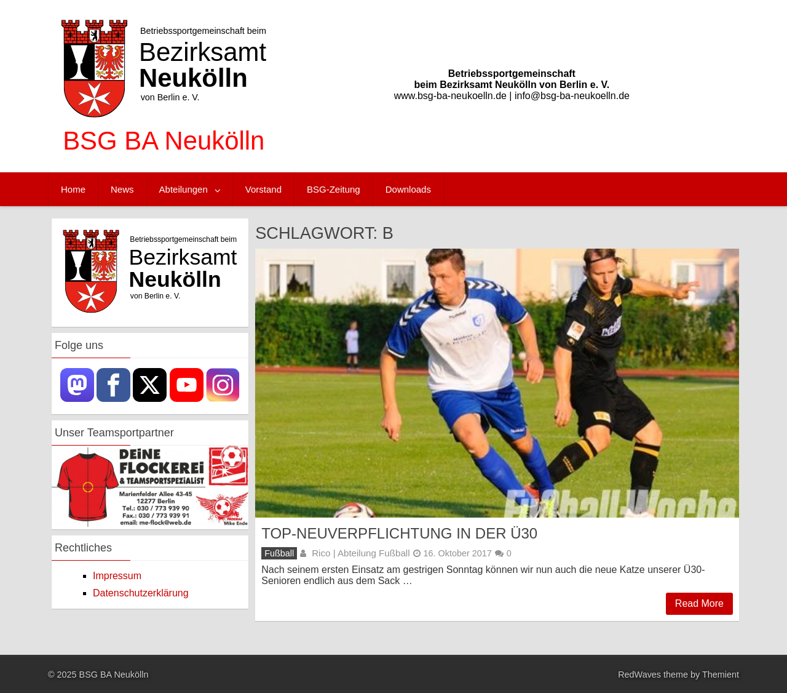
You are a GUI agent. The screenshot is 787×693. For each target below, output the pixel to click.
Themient (720, 674)
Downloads (408, 189)
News (122, 189)
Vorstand (263, 189)
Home (73, 189)
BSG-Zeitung (333, 189)
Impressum (117, 576)
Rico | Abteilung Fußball (360, 553)
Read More (699, 603)
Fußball (279, 553)
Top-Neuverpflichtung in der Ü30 (399, 533)
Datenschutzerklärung (141, 593)
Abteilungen (183, 189)
